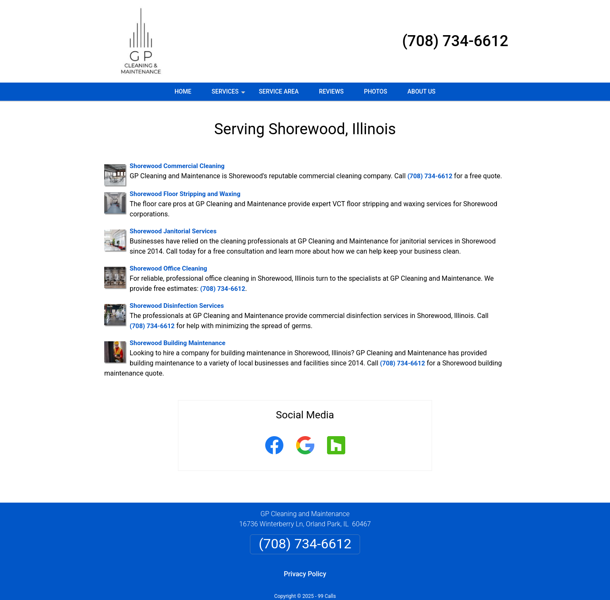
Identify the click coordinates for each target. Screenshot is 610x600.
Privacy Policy (305, 574)
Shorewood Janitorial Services (173, 231)
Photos (375, 91)
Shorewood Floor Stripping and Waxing (185, 194)
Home (183, 91)
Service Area (279, 91)
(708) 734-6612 (455, 41)
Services (229, 94)
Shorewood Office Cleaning (168, 268)
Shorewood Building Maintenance (177, 343)
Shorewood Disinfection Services (177, 306)
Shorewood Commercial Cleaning (177, 166)
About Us (421, 91)
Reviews (331, 91)
